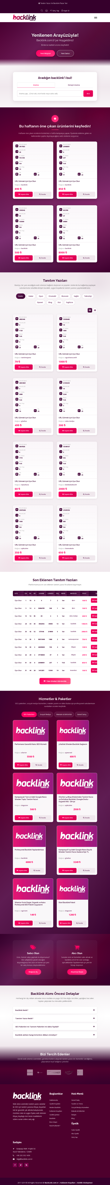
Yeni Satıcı (65, 53)
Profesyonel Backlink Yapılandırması (29, 850)
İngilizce (69, 302)
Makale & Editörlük (64, 714)
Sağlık (77, 296)
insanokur (73, 670)
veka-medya (69, 421)
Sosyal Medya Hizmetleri (80, 1107)
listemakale (69, 548)
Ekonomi (65, 296)
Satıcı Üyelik (75, 1130)
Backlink (53, 1118)
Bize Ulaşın (54, 1122)
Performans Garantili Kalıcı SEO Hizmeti (31, 744)
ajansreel (68, 753)
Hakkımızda (54, 1100)
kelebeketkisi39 (71, 485)
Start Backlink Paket (67, 902)
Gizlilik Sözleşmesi (84, 1183)
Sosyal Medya (45, 714)
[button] (95, 17)
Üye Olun (18, 600)
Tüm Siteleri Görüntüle (55, 681)
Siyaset (40, 302)
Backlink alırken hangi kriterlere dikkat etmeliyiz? (55, 1035)
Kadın (20, 296)
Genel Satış (82, 714)
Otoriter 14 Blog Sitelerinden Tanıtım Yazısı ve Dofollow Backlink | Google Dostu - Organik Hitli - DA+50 (76, 799)
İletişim (74, 1115)
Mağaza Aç (33, 972)
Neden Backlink (55, 1107)
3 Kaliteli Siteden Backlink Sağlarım (73, 744)
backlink (24, 185)
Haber (30, 296)
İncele (42, 194)
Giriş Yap (54, 11)
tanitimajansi (26, 357)
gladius (24, 421)
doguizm (24, 805)
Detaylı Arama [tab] (74, 85)
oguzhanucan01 (71, 357)
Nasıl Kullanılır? (55, 1125)
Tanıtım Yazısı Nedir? (55, 1018)
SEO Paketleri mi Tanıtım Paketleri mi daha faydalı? (55, 1026)
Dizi (59, 302)
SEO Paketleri (28, 714)
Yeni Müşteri (45, 53)
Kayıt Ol (65, 11)
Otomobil (52, 296)
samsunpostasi (73, 639)
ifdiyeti (73, 647)
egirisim (24, 911)
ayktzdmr (24, 548)
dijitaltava (25, 485)
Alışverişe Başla (77, 972)
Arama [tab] (36, 85)
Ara (88, 93)
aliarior (24, 753)
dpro (73, 600)
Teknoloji (89, 296)
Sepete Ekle (23, 194)
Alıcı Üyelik (75, 1133)
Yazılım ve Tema (77, 1104)
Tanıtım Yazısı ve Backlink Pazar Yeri (52, 3)
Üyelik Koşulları (55, 1104)
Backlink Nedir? (55, 1010)
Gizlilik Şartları (55, 1115)
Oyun (40, 296)
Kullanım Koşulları (56, 1111)
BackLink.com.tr (52, 1183)
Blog (50, 302)
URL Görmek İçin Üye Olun (25, 181)
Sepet (95, 600)
